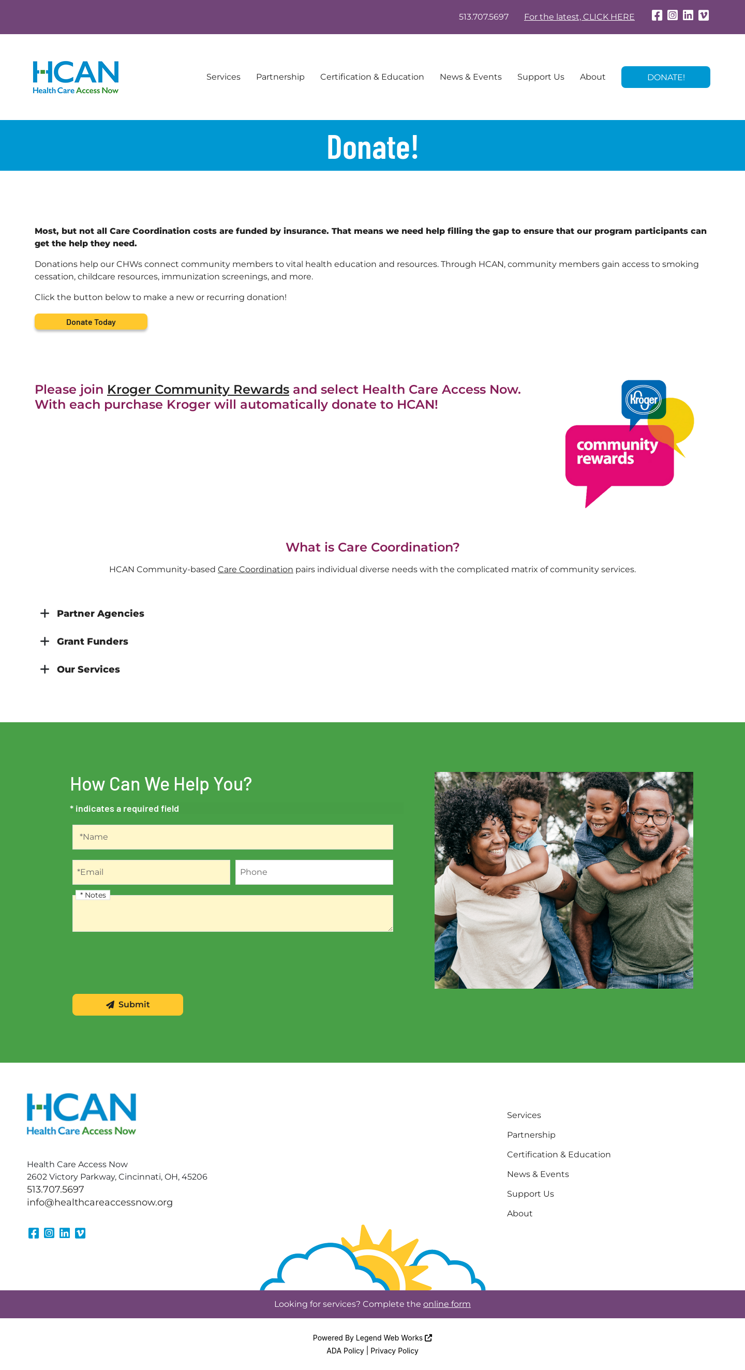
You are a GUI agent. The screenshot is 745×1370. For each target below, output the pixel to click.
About (593, 77)
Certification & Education (372, 77)
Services (223, 77)
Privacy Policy (394, 1350)
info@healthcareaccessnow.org (100, 1202)
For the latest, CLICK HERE (579, 17)
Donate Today (91, 321)
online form (447, 1304)
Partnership (280, 77)
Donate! (666, 77)
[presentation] (151, 963)
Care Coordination (255, 569)
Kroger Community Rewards (198, 389)
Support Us (540, 77)
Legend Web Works (394, 1337)
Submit (128, 1004)
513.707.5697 (484, 17)
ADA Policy (345, 1350)
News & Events (471, 77)
